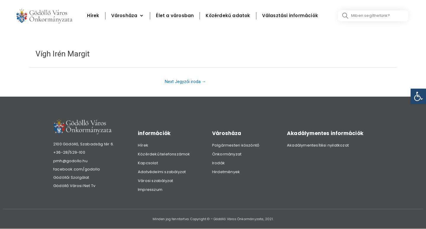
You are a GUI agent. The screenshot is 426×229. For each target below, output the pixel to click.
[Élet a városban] (174, 16)
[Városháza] (128, 16)
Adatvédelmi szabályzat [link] (162, 172)
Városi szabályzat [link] (155, 181)
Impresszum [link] (150, 190)
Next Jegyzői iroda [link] (185, 81)
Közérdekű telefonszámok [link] (164, 154)
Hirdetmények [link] (226, 172)
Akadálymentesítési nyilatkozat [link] (318, 145)
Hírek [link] (143, 145)
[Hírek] (93, 16)
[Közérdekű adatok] (228, 16)
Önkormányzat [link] (226, 154)
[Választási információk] (290, 16)
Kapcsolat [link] (148, 163)
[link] (418, 96)
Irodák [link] (218, 163)
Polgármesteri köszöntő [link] (235, 145)
